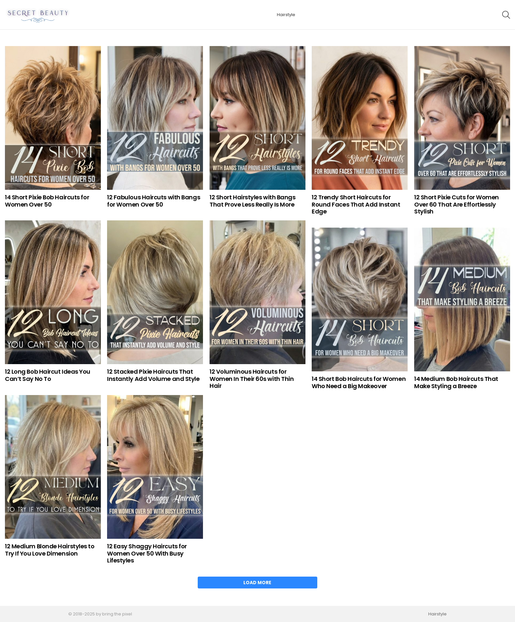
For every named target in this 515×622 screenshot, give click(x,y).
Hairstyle (286, 15)
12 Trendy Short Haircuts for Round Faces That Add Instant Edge (356, 204)
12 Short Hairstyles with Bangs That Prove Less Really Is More (253, 201)
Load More (257, 582)
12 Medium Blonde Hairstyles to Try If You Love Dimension (50, 550)
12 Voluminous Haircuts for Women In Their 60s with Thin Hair (252, 378)
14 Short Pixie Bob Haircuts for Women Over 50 (47, 201)
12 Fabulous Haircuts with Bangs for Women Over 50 (153, 201)
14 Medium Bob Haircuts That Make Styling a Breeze (456, 382)
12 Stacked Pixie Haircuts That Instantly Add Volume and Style (153, 375)
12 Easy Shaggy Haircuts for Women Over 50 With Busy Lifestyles (147, 553)
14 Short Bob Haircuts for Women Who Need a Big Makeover (359, 382)
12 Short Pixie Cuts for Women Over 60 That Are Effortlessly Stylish (456, 204)
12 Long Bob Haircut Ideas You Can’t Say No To (47, 375)
